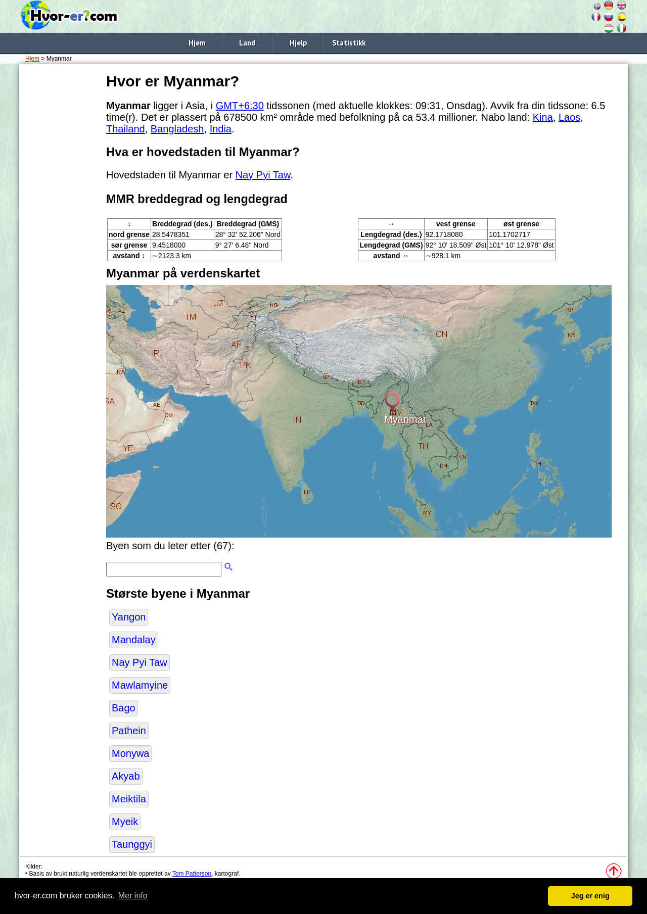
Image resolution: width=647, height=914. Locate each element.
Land (247, 42)
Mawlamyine (140, 685)
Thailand (125, 128)
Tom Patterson (191, 873)
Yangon (129, 616)
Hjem (197, 42)
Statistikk (348, 42)
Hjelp (298, 42)
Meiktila (129, 798)
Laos (569, 117)
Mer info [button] (133, 895)
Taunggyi (132, 844)
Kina (543, 117)
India (221, 128)
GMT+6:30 (240, 105)
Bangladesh (177, 128)
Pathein (129, 730)
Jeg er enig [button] (590, 896)
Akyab (126, 776)
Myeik (125, 821)
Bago (123, 707)
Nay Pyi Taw (263, 174)
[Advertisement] (60, 221)
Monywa (130, 753)
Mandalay (134, 639)
